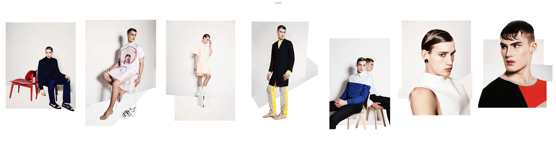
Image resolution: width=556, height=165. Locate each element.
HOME (278, 3)
